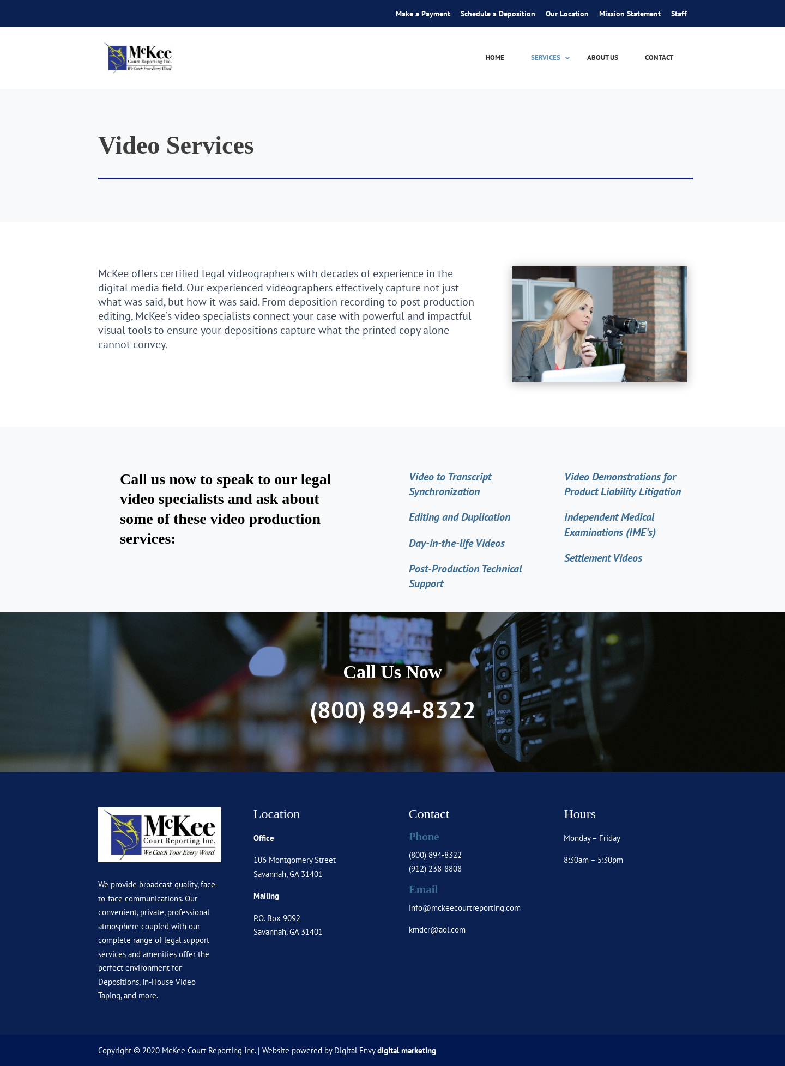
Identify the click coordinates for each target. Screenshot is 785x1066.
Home (495, 58)
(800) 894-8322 (393, 709)
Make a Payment (423, 14)
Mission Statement (630, 14)
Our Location (567, 14)
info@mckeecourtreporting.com (465, 908)
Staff (679, 14)
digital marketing (406, 1050)
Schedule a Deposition (498, 14)
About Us (602, 58)
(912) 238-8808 (435, 868)
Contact (659, 58)
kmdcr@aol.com (437, 929)
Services (545, 58)
